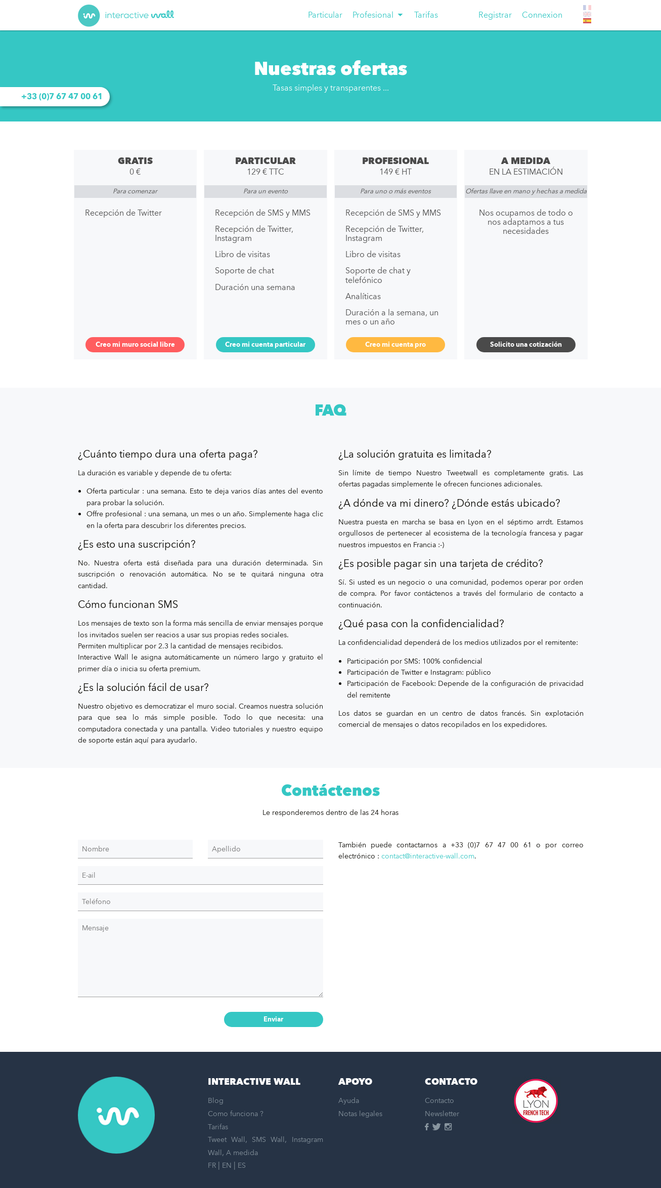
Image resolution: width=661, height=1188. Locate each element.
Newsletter (442, 1114)
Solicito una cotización (526, 344)
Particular (325, 15)
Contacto (439, 1100)
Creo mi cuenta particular (265, 344)
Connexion (542, 15)
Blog (216, 1100)
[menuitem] (325, 15)
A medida (242, 1153)
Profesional (372, 15)
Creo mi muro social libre (135, 344)
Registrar (495, 15)
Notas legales (360, 1114)
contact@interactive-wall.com (427, 856)
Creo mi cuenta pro (395, 344)
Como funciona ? (235, 1114)
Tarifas (426, 15)
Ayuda (348, 1100)
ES (242, 1165)
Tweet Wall (226, 1139)
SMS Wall (268, 1139)
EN (227, 1165)
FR (212, 1165)
